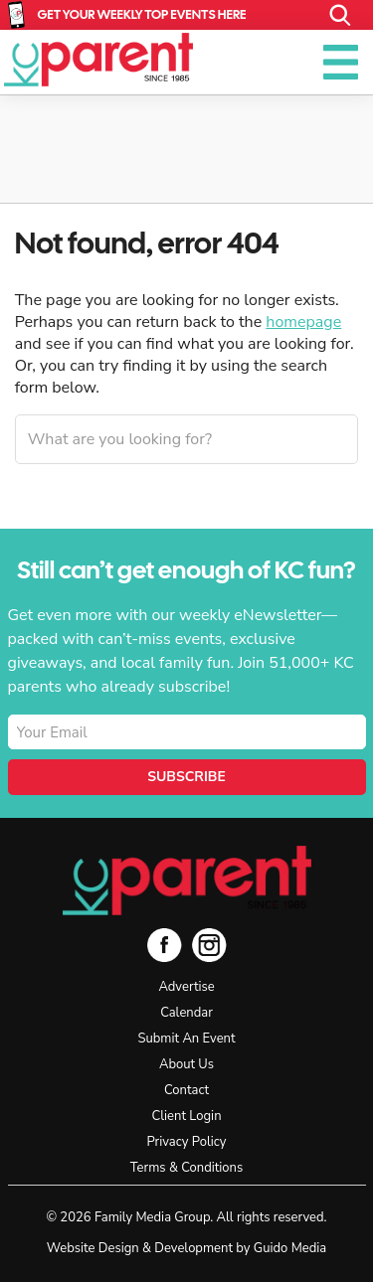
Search (340, 15)
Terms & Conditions (186, 1168)
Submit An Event (186, 1038)
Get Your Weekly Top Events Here (142, 14)
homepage (303, 322)
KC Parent (98, 59)
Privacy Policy (186, 1142)
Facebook (164, 944)
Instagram (209, 944)
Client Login (186, 1116)
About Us (186, 1064)
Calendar (186, 1013)
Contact (186, 1090)
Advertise (186, 987)
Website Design (93, 1248)
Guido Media (290, 1248)
